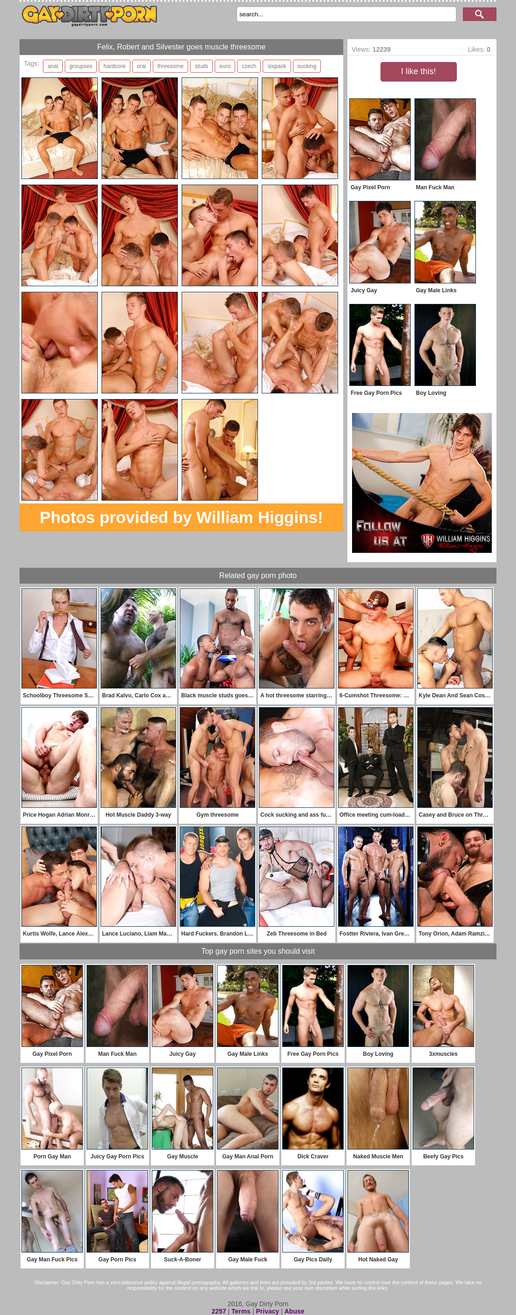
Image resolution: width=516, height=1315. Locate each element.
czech (249, 66)
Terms (241, 1311)
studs (201, 66)
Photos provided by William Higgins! (181, 517)
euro (225, 66)
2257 (218, 1311)
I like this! (418, 71)
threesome (170, 66)
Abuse (295, 1311)
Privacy (267, 1311)
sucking (307, 66)
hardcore (114, 66)
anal (53, 66)
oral (141, 66)
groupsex (80, 66)
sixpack (276, 66)
